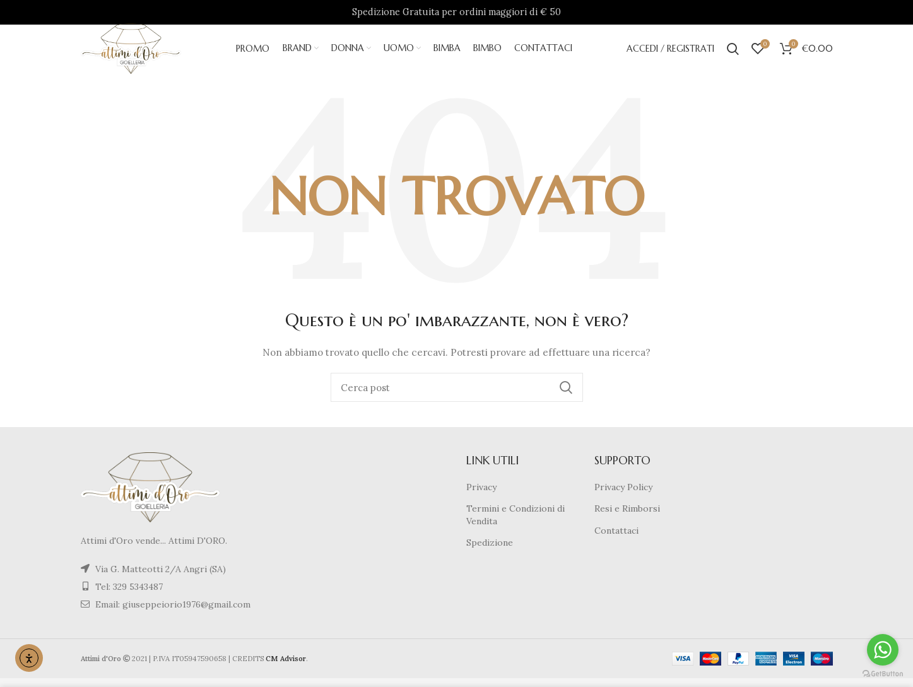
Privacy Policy (623, 496)
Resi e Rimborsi (627, 518)
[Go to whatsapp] (882, 650)
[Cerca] (457, 396)
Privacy (481, 496)
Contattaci (616, 539)
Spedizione (489, 552)
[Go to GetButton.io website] (883, 674)
